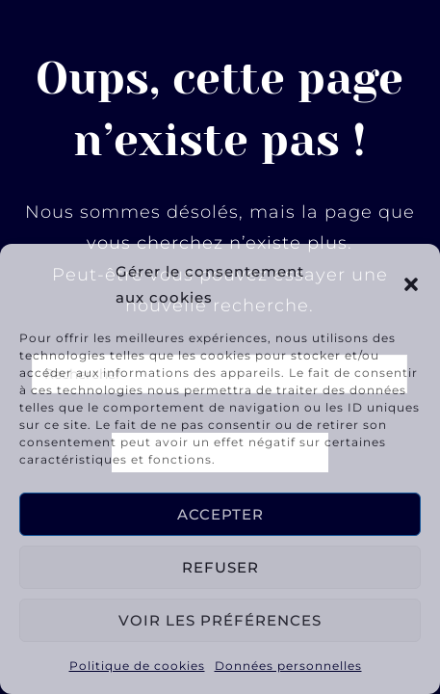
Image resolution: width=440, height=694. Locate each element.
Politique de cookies (137, 665)
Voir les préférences (220, 620)
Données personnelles (288, 665)
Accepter (220, 514)
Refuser (220, 567)
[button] (411, 284)
